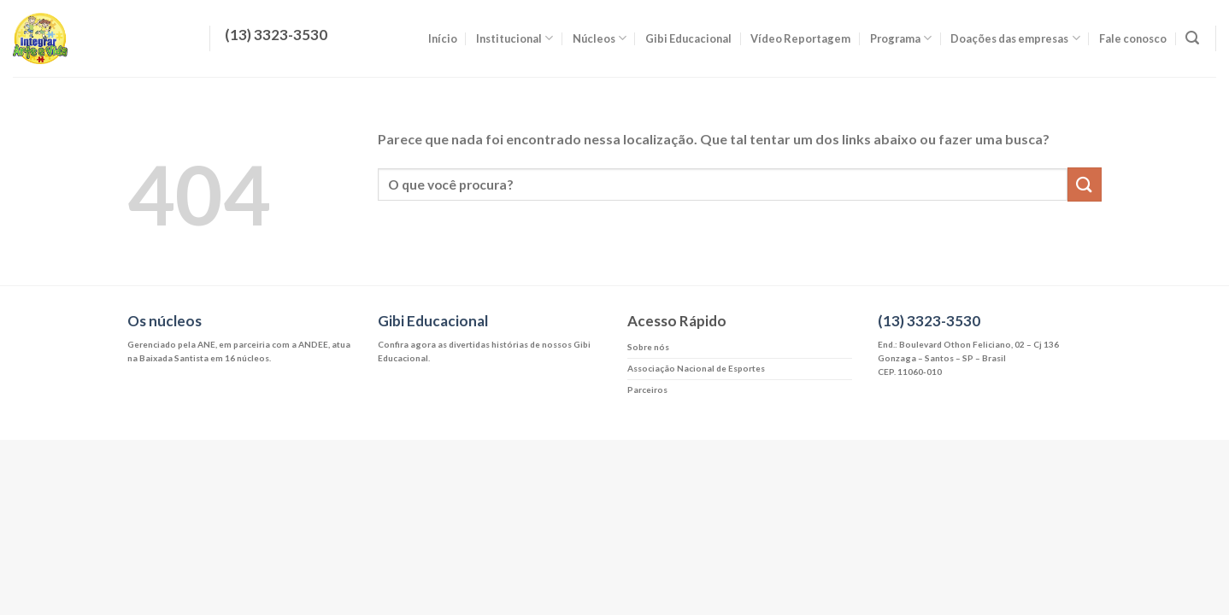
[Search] (1192, 38)
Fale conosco (1133, 38)
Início (442, 38)
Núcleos (599, 38)
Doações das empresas (1014, 38)
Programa (901, 38)
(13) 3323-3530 (929, 321)
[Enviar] (1084, 184)
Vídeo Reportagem (800, 38)
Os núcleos (164, 321)
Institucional (514, 38)
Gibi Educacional (688, 38)
